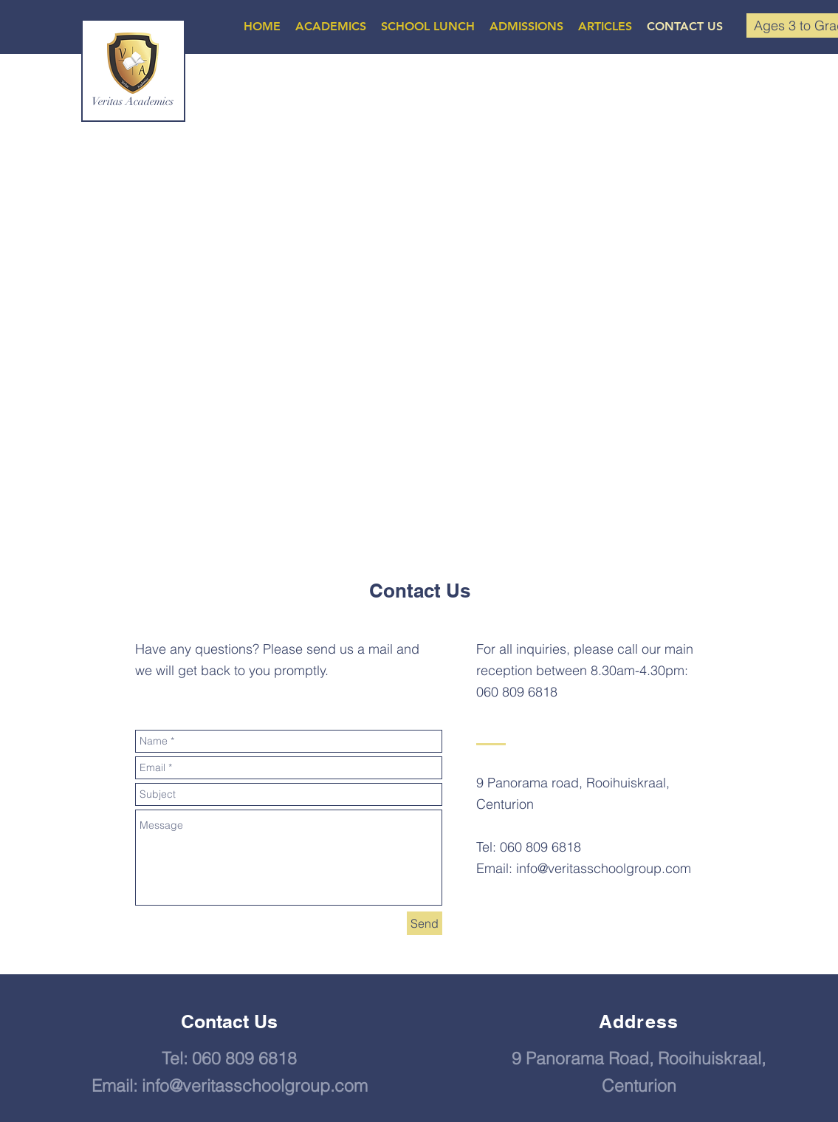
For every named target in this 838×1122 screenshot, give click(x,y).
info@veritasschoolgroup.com (603, 868)
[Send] (424, 923)
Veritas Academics (133, 101)
